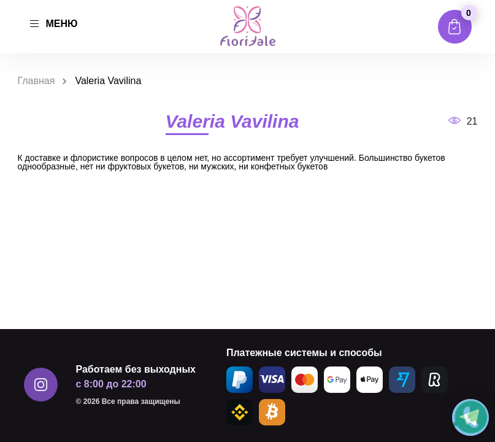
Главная (36, 81)
